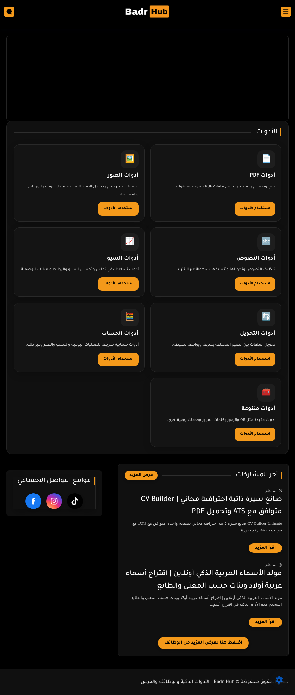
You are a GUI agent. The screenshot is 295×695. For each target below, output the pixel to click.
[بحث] (9, 12)
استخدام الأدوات (255, 209)
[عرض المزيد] (141, 475)
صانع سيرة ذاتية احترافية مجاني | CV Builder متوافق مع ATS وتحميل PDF (211, 506)
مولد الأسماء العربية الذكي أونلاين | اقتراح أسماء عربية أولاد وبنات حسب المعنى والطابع (204, 580)
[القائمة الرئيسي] (286, 12)
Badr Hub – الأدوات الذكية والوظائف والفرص (188, 682)
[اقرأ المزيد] (265, 548)
